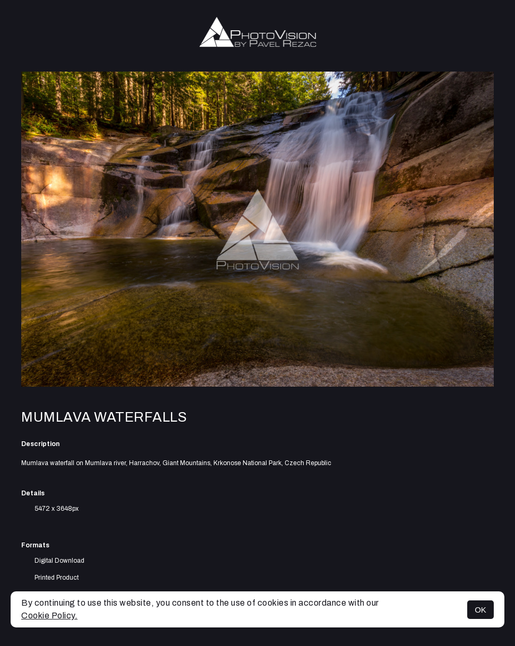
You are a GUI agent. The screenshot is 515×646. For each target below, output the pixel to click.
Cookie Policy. (49, 615)
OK (480, 609)
